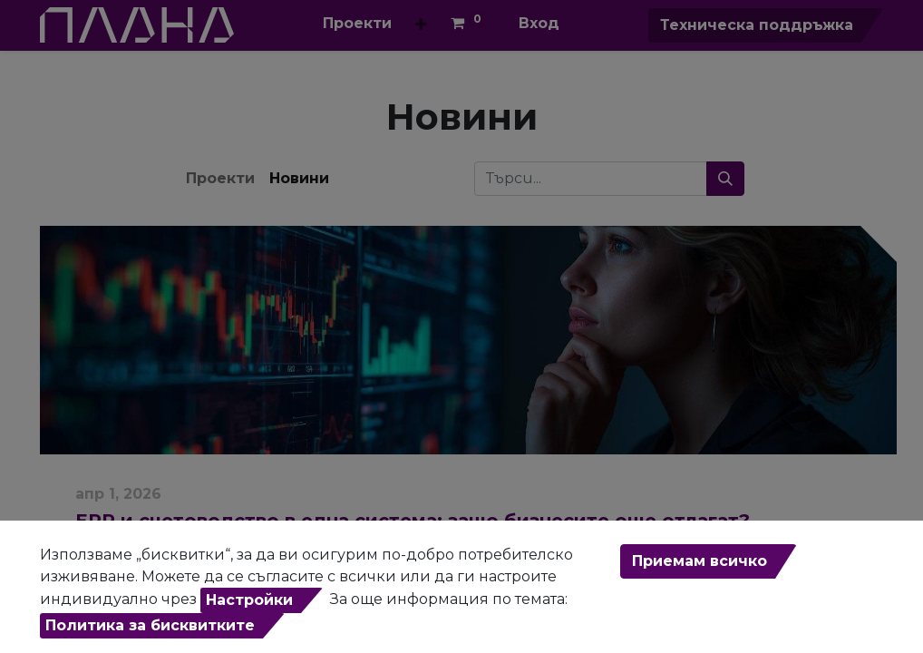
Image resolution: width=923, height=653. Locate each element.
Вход (539, 23)
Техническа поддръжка (756, 25)
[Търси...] (725, 178)
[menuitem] (357, 23)
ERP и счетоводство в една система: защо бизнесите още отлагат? (412, 520)
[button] (421, 25)
